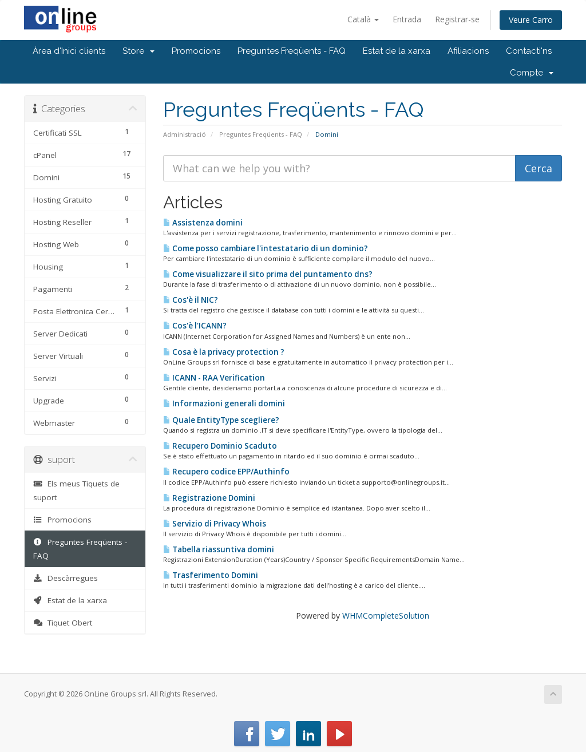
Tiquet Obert (62, 623)
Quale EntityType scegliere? (221, 420)
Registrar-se (457, 19)
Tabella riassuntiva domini (218, 549)
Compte (531, 73)
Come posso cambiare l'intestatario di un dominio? (265, 248)
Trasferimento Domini (210, 575)
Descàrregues (65, 578)
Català (363, 19)
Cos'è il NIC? (190, 300)
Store (138, 51)
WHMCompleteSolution (385, 615)
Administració (184, 134)
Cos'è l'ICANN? (195, 325)
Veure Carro (531, 19)
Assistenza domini (203, 222)
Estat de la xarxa (396, 51)
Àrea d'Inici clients (69, 51)
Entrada (407, 19)
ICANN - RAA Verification (214, 378)
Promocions (196, 51)
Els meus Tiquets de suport (76, 490)
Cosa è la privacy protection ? (223, 352)
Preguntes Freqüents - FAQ (291, 51)
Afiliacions (468, 51)
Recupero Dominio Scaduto (220, 446)
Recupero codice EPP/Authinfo (226, 471)
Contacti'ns (529, 51)
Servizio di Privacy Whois (214, 524)
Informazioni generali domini (224, 403)
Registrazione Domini (209, 498)
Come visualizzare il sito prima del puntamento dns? (268, 274)
